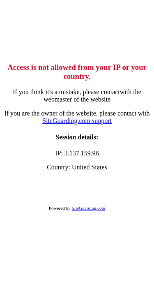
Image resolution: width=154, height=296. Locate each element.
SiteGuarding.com (89, 208)
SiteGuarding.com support (77, 120)
